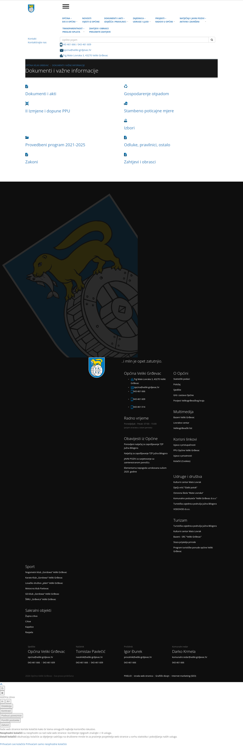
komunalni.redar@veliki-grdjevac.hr (189, 657)
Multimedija (183, 411)
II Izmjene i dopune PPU (47, 111)
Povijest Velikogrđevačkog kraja (188, 400)
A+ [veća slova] (8, 701)
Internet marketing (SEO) (184, 675)
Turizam (180, 520)
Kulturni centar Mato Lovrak (187, 482)
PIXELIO (128, 675)
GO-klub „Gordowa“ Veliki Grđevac (42, 593)
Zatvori (5, 725)
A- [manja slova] (2, 701)
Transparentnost (73, 30)
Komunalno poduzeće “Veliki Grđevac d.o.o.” (195, 498)
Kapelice (29, 626)
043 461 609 (84, 44)
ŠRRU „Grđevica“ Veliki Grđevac (40, 599)
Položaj (177, 384)
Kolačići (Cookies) (182, 461)
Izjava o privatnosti (182, 455)
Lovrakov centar (181, 422)
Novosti (90, 20)
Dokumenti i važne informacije (68, 65)
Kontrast (6, 710)
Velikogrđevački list (182, 428)
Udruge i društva (187, 476)
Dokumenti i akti (115, 20)
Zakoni (31, 162)
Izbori (129, 128)
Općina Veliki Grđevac (37, 65)
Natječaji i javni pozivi (193, 20)
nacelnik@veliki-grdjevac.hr (89, 657)
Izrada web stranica (143, 675)
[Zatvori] (2, 693)
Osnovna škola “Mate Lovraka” (188, 493)
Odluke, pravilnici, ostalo (147, 144)
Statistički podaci (181, 379)
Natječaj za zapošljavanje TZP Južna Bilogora (146, 453)
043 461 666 (69, 44)
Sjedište (177, 389)
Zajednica (141, 20)
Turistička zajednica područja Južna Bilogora (195, 503)
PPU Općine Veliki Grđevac (186, 450)
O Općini (180, 373)
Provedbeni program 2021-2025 (55, 144)
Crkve (28, 621)
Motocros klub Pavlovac (37, 588)
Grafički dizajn (162, 675)
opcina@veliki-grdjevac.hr (77, 50)
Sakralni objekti (38, 610)
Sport (30, 566)
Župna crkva (31, 616)
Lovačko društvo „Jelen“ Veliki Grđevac (44, 583)
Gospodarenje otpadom (146, 93)
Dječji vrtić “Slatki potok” (185, 487)
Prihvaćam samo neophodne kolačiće (46, 744)
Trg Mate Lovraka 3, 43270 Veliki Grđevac (84, 55)
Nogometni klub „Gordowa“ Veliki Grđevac (46, 572)
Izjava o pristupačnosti (184, 445)
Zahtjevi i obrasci (100, 30)
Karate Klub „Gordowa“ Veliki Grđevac (43, 577)
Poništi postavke (10, 720)
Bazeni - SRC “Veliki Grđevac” (187, 536)
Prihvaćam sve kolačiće (12, 744)
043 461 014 (139, 406)
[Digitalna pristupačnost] (2, 688)
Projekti (164, 20)
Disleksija (6, 706)
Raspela (29, 632)
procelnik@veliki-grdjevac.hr (138, 657)
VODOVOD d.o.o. (181, 509)
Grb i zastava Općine (183, 395)
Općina (68, 20)
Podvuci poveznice (11, 715)
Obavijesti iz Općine (141, 438)
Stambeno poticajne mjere (149, 110)
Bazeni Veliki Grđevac (184, 417)
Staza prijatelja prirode (184, 542)
